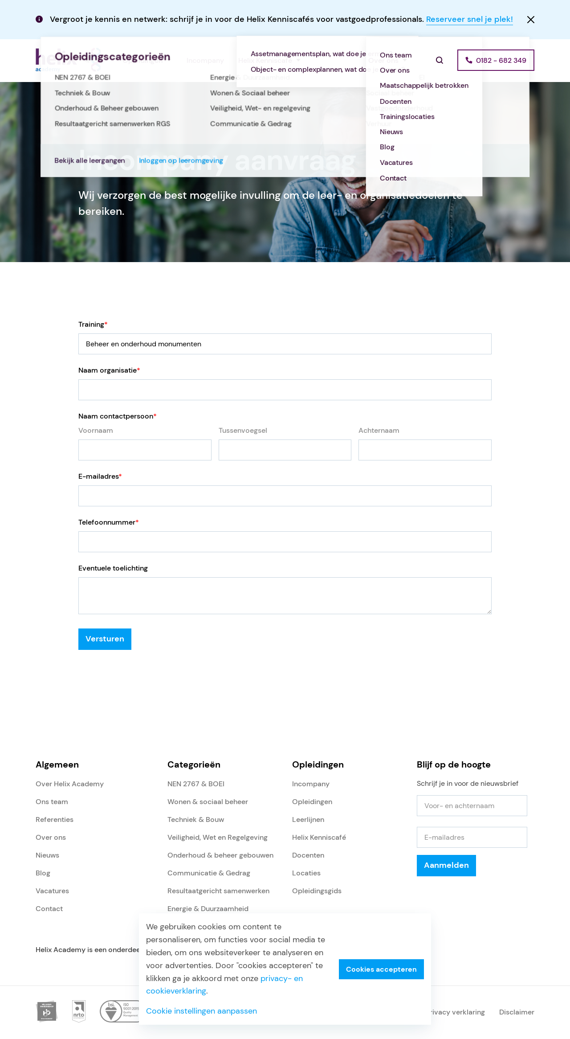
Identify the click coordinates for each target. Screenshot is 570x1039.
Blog (43, 873)
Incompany (205, 60)
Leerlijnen (308, 819)
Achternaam (378, 430)
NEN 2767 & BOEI (195, 783)
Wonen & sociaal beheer (207, 801)
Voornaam (95, 430)
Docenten (308, 855)
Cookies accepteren (381, 969)
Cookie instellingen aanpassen (201, 1011)
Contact (49, 908)
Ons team (52, 801)
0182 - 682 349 (501, 60)
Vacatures (52, 890)
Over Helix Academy (70, 783)
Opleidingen (142, 60)
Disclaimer (516, 1012)
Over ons (383, 60)
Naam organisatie (109, 370)
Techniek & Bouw (195, 819)
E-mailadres (100, 476)
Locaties (306, 873)
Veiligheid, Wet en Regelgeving (217, 837)
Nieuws (47, 855)
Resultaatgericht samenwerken (218, 890)
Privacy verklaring (455, 1012)
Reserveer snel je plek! (469, 19)
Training (93, 324)
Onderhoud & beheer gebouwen (220, 855)
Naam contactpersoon (117, 416)
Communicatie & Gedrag (208, 873)
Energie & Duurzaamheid (207, 908)
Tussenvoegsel (243, 430)
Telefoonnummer (108, 522)
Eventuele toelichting (113, 568)
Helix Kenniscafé (265, 60)
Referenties (335, 60)
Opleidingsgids (317, 890)
